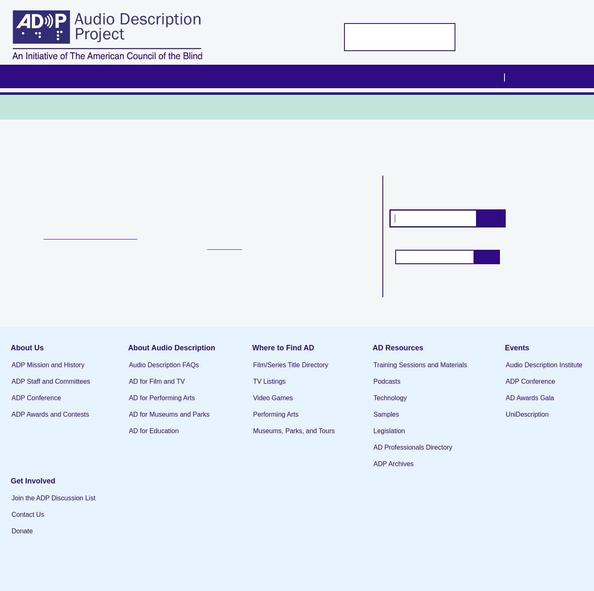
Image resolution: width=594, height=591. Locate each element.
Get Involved (502, 446)
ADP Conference (36, 404)
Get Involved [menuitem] (468, 76)
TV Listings (234, 249)
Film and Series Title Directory (102, 235)
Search (490, 218)
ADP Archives (375, 470)
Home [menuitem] (38, 76)
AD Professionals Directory (394, 453)
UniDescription (502, 420)
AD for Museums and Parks (163, 420)
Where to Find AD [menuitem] (260, 76)
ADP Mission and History (48, 371)
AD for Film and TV (151, 387)
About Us (27, 354)
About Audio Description (165, 354)
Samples (367, 420)
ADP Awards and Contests (50, 420)
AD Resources (379, 354)
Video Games (260, 404)
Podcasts (368, 387)
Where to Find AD (271, 354)
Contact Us (497, 479)
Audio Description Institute (519, 371)
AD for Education (147, 437)
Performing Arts (263, 420)
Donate (491, 496)
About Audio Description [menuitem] (162, 76)
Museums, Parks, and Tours (281, 437)
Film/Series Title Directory (278, 371)
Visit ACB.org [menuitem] (534, 76)
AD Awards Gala (505, 404)
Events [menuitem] (407, 76)
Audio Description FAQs (158, 371)
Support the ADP (365, 37)
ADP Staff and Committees (51, 387)
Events (492, 354)
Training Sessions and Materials (401, 371)
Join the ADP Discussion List (523, 463)
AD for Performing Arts (156, 404)
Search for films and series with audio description (448, 190)
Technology (371, 404)
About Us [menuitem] (78, 76)
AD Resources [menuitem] (343, 76)
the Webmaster (558, 560)
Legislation (371, 437)
